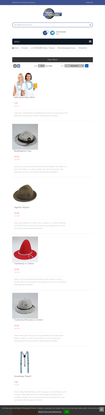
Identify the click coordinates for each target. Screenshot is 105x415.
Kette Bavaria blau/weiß (50, 73)
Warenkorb (62, 33)
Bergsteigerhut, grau (48, 103)
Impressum (81, 384)
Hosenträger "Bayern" (49, 229)
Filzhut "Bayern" (46, 262)
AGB (78, 380)
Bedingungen (61, 384)
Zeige (35, 66)
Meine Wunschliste (21, 384)
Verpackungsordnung (64, 388)
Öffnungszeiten (40, 388)
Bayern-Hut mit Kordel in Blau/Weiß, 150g (57, 327)
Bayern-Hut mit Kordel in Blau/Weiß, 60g (57, 294)
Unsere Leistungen (63, 380)
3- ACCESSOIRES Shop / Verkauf (43, 48)
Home (16, 48)
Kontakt (37, 384)
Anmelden (89, 2)
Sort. (62, 66)
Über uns (38, 380)
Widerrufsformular (83, 392)
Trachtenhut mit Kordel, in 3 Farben (54, 198)
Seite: (28, 362)
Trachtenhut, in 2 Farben (50, 166)
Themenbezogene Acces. (66, 48)
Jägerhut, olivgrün (47, 135)
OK (67, 412)
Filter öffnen (52, 60)
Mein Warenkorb (20, 388)
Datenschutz (81, 388)
